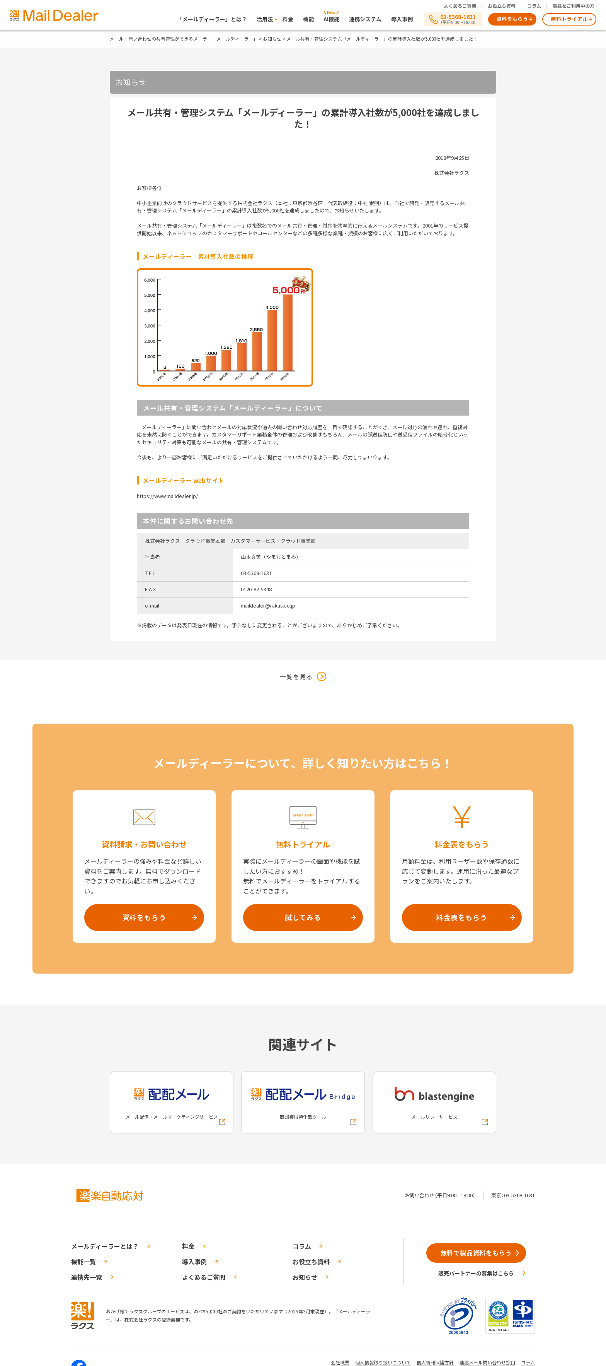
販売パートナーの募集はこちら (476, 1273)
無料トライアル (569, 18)
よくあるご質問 (460, 5)
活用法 (265, 19)
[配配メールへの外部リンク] (171, 1102)
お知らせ (272, 38)
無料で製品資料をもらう (476, 1252)
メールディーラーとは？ (105, 1246)
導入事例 (402, 19)
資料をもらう (512, 18)
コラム (534, 5)
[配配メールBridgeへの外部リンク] (303, 1102)
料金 (288, 19)
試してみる (303, 917)
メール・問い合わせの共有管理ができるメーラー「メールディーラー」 (184, 38)
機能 (308, 19)
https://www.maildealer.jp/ (167, 496)
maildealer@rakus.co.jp (268, 605)
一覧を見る (296, 676)
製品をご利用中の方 (573, 5)
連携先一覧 (86, 1277)
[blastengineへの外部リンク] (434, 1102)
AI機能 (331, 19)
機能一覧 (83, 1261)
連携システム (365, 19)
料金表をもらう (461, 917)
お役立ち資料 (502, 5)
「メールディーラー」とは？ (212, 19)
